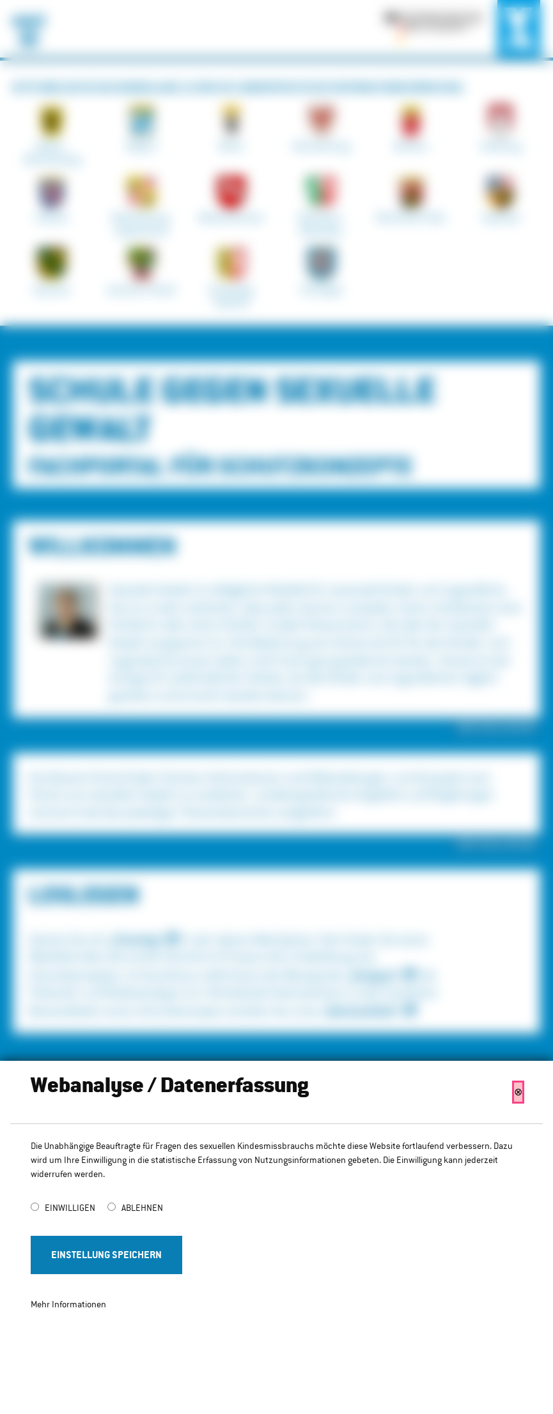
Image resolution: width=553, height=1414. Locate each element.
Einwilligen (71, 1207)
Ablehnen (142, 1207)
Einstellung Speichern (106, 1254)
